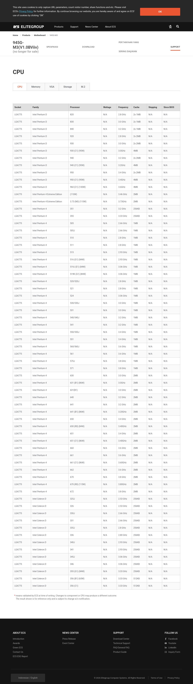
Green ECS (18, 643)
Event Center (68, 639)
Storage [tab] (67, 82)
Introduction (18, 635)
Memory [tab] (35, 82)
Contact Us (18, 648)
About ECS (110, 22)
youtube (170, 639)
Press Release (69, 635)
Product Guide (120, 648)
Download (88, 42)
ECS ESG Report (20, 652)
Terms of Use (155, 674)
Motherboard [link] (40, 31)
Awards (16, 639)
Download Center (121, 635)
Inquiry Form (172, 648)
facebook (171, 635)
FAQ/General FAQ (121, 643)
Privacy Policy (140, 7)
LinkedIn (170, 643)
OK (168, 9)
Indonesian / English (28, 674)
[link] (26, 31)
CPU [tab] (19, 82)
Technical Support (121, 639)
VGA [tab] (51, 82)
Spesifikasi (52, 42)
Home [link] (16, 31)
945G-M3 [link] (54, 31)
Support (74, 22)
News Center (91, 22)
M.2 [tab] (83, 82)
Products (58, 22)
